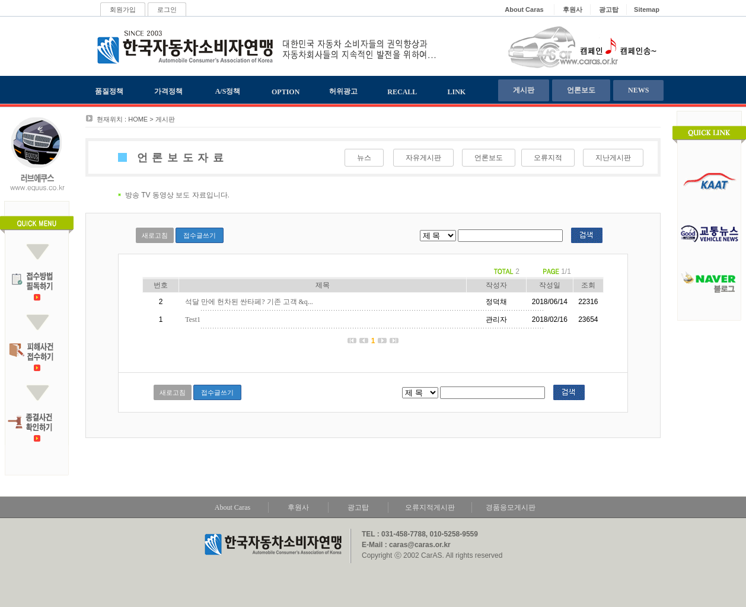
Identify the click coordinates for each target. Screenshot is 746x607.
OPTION (285, 92)
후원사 (298, 507)
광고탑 (358, 507)
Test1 (192, 319)
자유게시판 (423, 158)
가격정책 (168, 91)
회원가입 (123, 9)
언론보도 (581, 90)
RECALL (402, 92)
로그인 (167, 9)
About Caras (232, 507)
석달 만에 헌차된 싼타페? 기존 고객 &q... (249, 302)
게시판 (523, 90)
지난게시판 (613, 158)
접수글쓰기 (199, 235)
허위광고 (343, 91)
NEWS (638, 90)
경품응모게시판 (510, 507)
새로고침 (155, 235)
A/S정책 (228, 91)
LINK (457, 92)
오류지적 (548, 158)
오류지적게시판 (430, 507)
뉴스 (364, 158)
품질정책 (109, 91)
